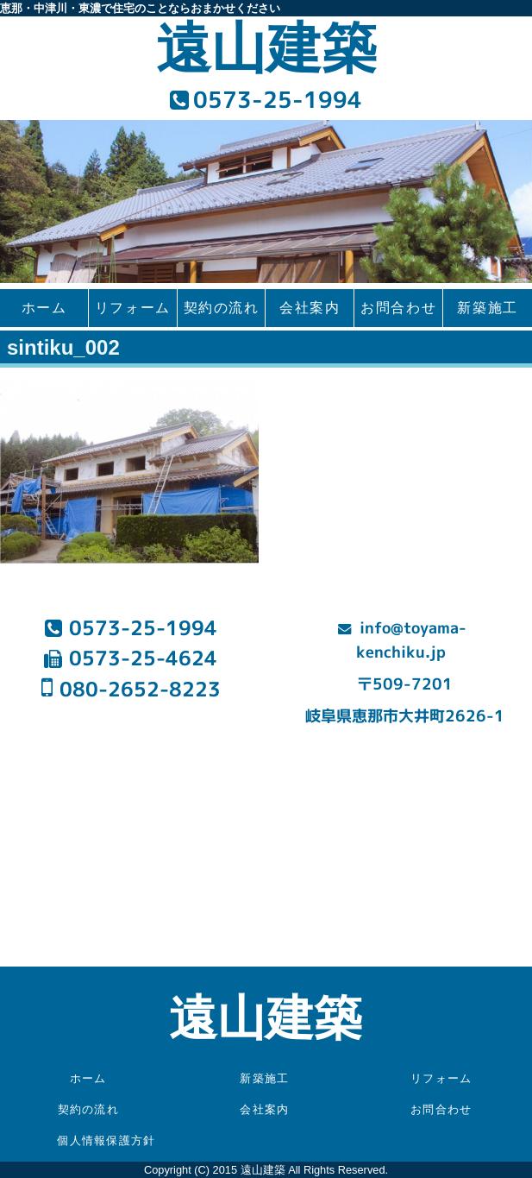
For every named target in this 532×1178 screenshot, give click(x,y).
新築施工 (487, 307)
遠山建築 (266, 48)
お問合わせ (398, 307)
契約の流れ (222, 307)
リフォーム (133, 307)
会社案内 (309, 307)
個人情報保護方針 (106, 1140)
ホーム (44, 307)
